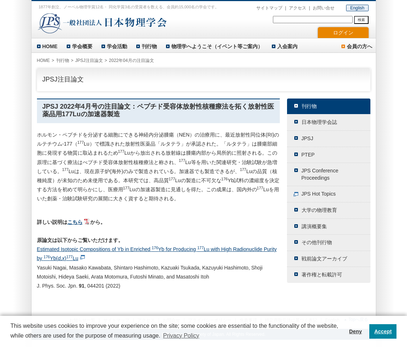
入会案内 (287, 46)
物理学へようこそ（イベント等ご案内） (217, 46)
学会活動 (117, 46)
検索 (361, 20)
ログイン (343, 32)
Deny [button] (355, 331)
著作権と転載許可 (322, 274)
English (357, 8)
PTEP (308, 155)
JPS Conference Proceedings (320, 174)
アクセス (297, 8)
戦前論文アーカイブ (324, 259)
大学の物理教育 (319, 210)
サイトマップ (269, 8)
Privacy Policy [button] (181, 336)
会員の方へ (359, 46)
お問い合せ (324, 8)
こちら (75, 222)
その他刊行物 (317, 242)
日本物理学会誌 (319, 122)
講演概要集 (314, 226)
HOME (50, 46)
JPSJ (307, 138)
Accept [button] (383, 331)
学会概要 (82, 46)
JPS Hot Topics (319, 194)
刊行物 (149, 46)
